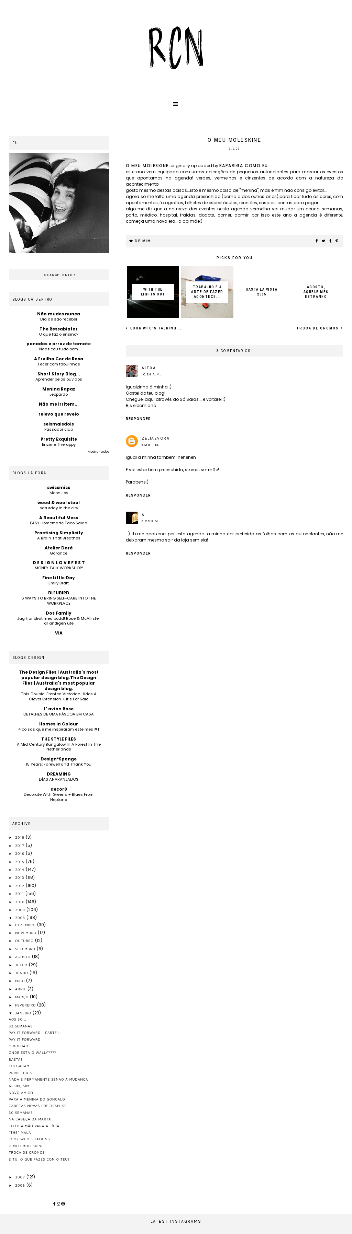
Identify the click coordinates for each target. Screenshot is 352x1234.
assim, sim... (21, 1086)
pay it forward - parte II (35, 1033)
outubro (25, 941)
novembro (26, 933)
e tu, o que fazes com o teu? (39, 1159)
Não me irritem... (59, 404)
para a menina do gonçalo (37, 1099)
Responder (138, 419)
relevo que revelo (58, 414)
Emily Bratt (58, 583)
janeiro (24, 1013)
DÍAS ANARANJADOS (58, 779)
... (11, 1166)
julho (22, 965)
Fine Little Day (58, 578)
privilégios (20, 1073)
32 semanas (21, 1026)
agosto (23, 957)
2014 (20, 870)
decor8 (59, 789)
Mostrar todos (98, 452)
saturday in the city (59, 508)
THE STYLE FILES (58, 739)
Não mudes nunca (58, 314)
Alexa (149, 367)
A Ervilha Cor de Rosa (58, 359)
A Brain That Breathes (58, 538)
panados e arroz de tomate (58, 344)
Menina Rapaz (58, 389)
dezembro (26, 925)
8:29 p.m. (151, 445)
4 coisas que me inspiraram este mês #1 (58, 729)
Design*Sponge (59, 759)
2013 (20, 877)
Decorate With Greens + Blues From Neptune (59, 797)
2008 (20, 918)
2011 (20, 894)
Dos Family (59, 613)
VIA (59, 633)
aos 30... (17, 1019)
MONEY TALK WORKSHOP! (59, 568)
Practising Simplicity (58, 533)
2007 (20, 1177)
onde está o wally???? (32, 1052)
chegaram (19, 1066)
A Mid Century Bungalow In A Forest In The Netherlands (59, 747)
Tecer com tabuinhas (58, 364)
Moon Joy (59, 493)
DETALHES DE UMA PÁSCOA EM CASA (58, 714)
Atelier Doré (59, 548)
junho (22, 973)
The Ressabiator (59, 329)
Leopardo (59, 394)
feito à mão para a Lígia (34, 1126)
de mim (143, 241)
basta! (16, 1059)
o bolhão (19, 1046)
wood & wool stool (58, 502)
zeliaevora (155, 438)
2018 (20, 837)
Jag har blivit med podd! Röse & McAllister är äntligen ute (58, 621)
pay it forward (25, 1039)
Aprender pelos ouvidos (58, 379)
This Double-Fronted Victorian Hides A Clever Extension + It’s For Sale (59, 696)
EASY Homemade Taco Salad (58, 523)
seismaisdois (58, 424)
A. (144, 514)
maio (20, 981)
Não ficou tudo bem (58, 349)
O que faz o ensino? (58, 334)
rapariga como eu (243, 165)
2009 (20, 910)
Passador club (58, 429)
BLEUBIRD (58, 593)
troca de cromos (318, 328)
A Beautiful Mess (58, 518)
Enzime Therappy (59, 444)
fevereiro (26, 1005)
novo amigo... (23, 1093)
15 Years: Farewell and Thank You (58, 764)
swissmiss (58, 487)
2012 (20, 886)
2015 (20, 862)
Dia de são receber (58, 319)
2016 (20, 853)
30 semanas (21, 1112)
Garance (58, 553)
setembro (25, 949)
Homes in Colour (58, 724)
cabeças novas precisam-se (38, 1106)
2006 (20, 1185)
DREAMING (59, 774)
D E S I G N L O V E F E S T (59, 563)
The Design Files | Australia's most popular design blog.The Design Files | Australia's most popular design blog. (59, 680)
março (22, 997)
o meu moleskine (147, 165)
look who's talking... (155, 328)
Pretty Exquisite (59, 439)
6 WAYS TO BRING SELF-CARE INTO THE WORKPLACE (58, 600)
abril (21, 989)
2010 (20, 902)
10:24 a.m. (151, 374)
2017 (20, 845)
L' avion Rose (59, 709)
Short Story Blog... (58, 374)
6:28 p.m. (151, 521)
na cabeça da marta (30, 1119)
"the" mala (20, 1132)
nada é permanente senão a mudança (48, 1079)
